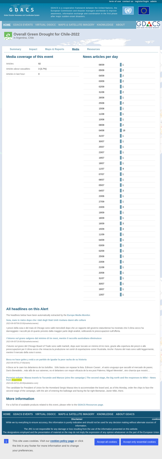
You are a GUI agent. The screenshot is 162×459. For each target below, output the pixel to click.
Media (75, 49)
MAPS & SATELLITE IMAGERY (76, 24)
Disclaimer (76, 419)
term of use (115, 1)
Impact (33, 49)
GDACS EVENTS (23, 24)
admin (153, 1)
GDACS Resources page (90, 404)
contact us (128, 1)
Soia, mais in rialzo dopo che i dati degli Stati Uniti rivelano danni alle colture (46, 320)
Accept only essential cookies (139, 442)
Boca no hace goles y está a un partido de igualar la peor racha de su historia (46, 359)
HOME (7, 24)
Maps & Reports (54, 49)
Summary (15, 49)
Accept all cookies (107, 442)
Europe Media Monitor (78, 315)
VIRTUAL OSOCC (45, 24)
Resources (93, 49)
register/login (142, 1)
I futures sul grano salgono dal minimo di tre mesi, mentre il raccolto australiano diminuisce (54, 338)
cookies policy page (62, 441)
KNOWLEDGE (105, 24)
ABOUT (120, 24)
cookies (156, 419)
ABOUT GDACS (125, 414)
